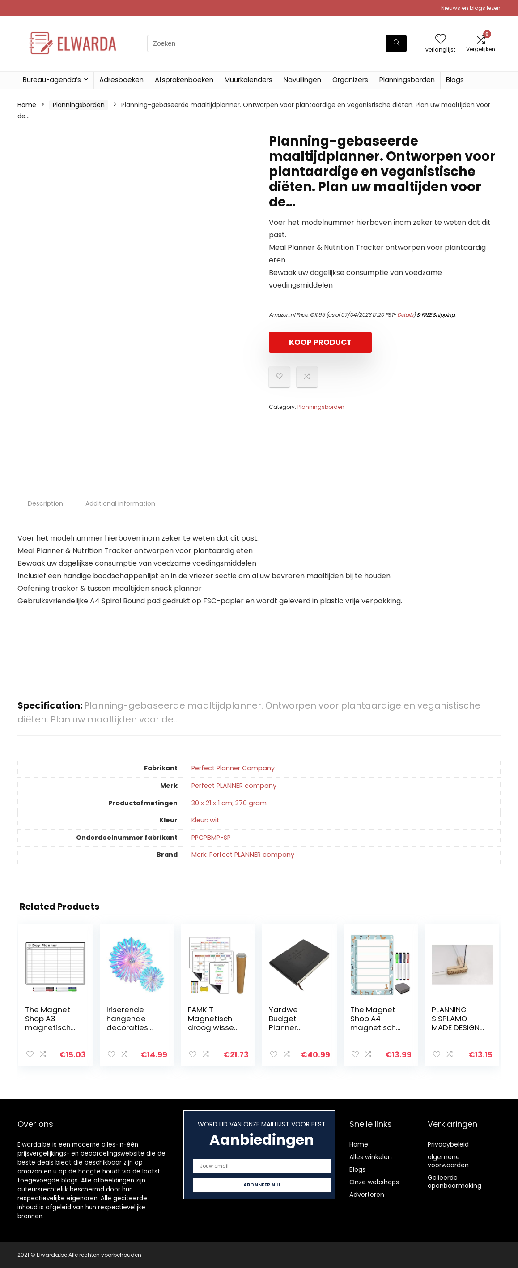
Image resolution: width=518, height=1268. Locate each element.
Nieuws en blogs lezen (471, 8)
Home (26, 104)
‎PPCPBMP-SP (211, 837)
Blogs (455, 79)
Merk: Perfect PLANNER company (242, 854)
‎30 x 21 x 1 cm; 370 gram (229, 803)
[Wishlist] (440, 39)
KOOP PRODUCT (320, 342)
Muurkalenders (248, 79)
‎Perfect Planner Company (233, 768)
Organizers (350, 79)
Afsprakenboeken (184, 79)
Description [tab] (45, 503)
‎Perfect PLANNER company (233, 785)
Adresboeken (121, 79)
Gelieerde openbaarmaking (454, 1181)
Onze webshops (374, 1182)
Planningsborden (407, 79)
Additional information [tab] (120, 503)
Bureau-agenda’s (52, 79)
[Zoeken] (396, 43)
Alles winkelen (370, 1156)
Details (405, 314)
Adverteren (366, 1194)
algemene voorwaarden (448, 1160)
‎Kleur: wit (205, 820)
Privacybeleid (448, 1144)
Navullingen (302, 79)
